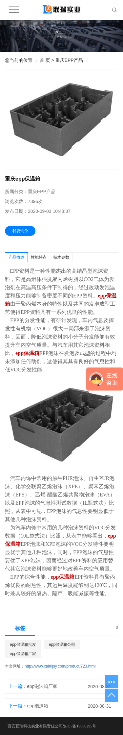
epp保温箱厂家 (23, 653)
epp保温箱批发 (23, 644)
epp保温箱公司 (62, 644)
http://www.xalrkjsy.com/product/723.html (60, 666)
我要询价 (20, 231)
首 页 (45, 60)
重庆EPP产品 (69, 60)
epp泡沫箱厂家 (42, 686)
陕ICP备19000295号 (79, 726)
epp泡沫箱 (37, 705)
